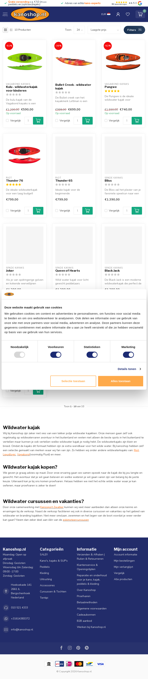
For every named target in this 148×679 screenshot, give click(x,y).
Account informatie (125, 554)
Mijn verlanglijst (123, 567)
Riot (136, 450)
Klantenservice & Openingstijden (87, 567)
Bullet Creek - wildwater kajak (73, 86)
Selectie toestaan (73, 381)
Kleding (44, 573)
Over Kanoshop (86, 590)
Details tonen (127, 369)
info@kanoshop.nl (22, 629)
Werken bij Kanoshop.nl (91, 627)
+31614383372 (20, 618)
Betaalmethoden (87, 602)
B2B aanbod (84, 621)
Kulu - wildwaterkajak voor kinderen (21, 88)
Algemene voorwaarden (92, 608)
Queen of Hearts (67, 270)
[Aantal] (28, 121)
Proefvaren (83, 596)
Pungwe (111, 87)
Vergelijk (15, 120)
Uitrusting (46, 579)
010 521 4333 (19, 607)
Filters (134, 30)
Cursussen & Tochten (53, 591)
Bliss (108, 180)
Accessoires (47, 585)
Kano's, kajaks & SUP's (54, 561)
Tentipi (44, 598)
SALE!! (44, 554)
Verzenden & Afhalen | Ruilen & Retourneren (91, 557)
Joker (10, 270)
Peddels (45, 567)
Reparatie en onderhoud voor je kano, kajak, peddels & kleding (92, 580)
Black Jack (112, 270)
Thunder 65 (63, 180)
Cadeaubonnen (86, 615)
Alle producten (123, 579)
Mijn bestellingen (124, 561)
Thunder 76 (14, 180)
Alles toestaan (120, 381)
